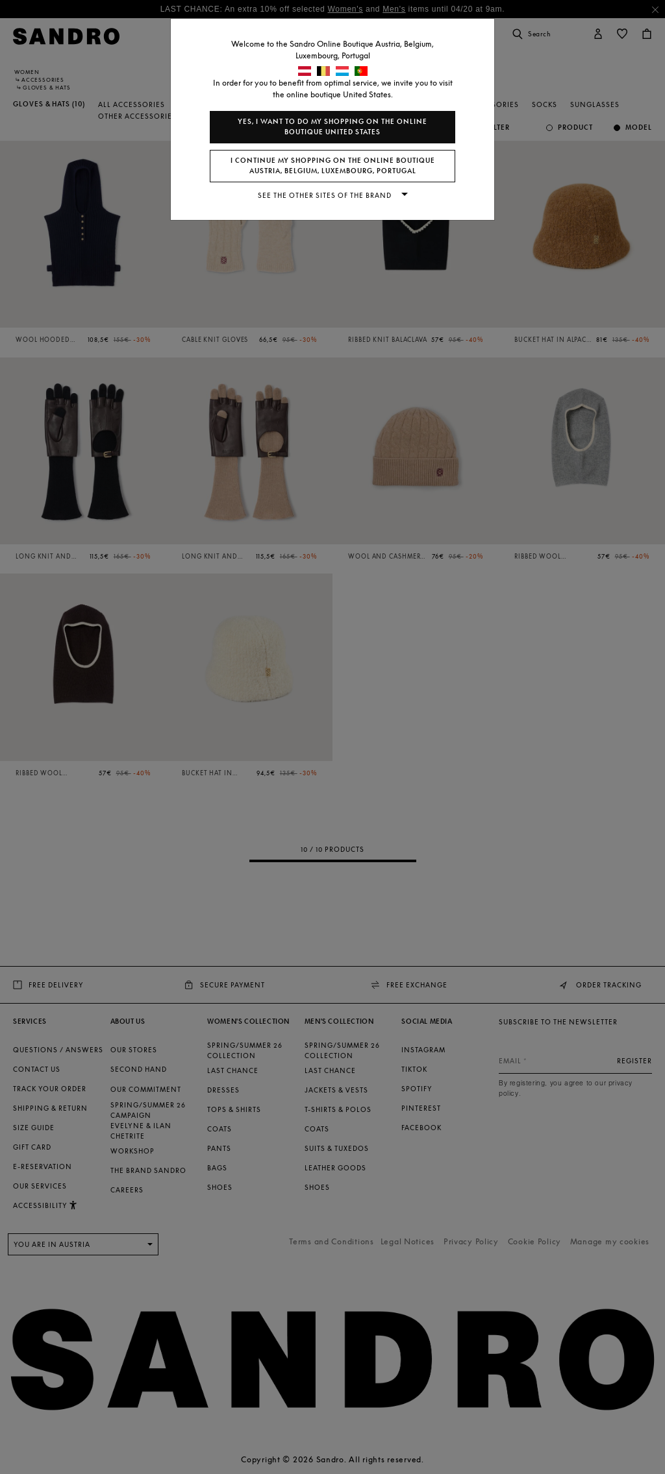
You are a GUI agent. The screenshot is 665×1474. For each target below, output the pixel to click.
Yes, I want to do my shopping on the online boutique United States (332, 126)
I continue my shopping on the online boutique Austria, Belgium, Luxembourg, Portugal (333, 165)
